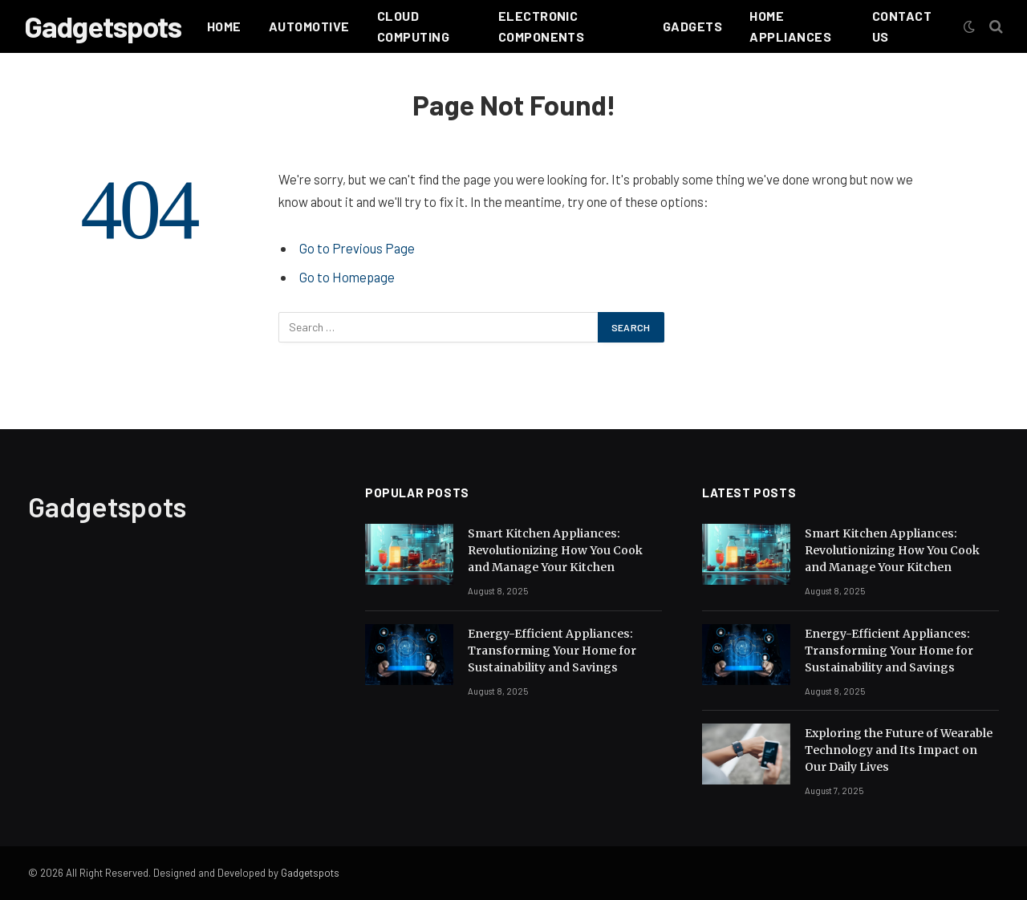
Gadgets (692, 26)
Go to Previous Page (357, 248)
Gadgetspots (310, 872)
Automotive (309, 26)
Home (224, 26)
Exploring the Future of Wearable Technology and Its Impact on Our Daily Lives (898, 750)
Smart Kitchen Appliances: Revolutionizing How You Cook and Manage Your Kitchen (555, 550)
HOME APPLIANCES (790, 26)
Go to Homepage (347, 277)
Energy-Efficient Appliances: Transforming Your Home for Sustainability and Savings (552, 650)
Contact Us (902, 26)
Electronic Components (541, 26)
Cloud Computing (413, 26)
